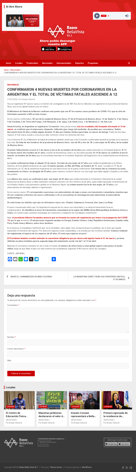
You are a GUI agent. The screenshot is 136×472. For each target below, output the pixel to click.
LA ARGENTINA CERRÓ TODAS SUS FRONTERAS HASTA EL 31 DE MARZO (99, 278)
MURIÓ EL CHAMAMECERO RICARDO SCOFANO (31, 276)
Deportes (79, 63)
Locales (19, 63)
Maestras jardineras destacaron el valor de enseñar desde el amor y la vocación (51, 417)
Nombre (11, 337)
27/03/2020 (12, 99)
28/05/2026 (11, 420)
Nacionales (47, 63)
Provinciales (32, 63)
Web (9, 360)
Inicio (8, 63)
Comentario (13, 305)
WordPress (87, 467)
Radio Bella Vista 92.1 (28, 467)
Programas (93, 63)
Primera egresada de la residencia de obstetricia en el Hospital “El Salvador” (116, 417)
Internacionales (64, 63)
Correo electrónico (16, 349)
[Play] (97, 15)
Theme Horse (56, 467)
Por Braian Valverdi (27, 99)
